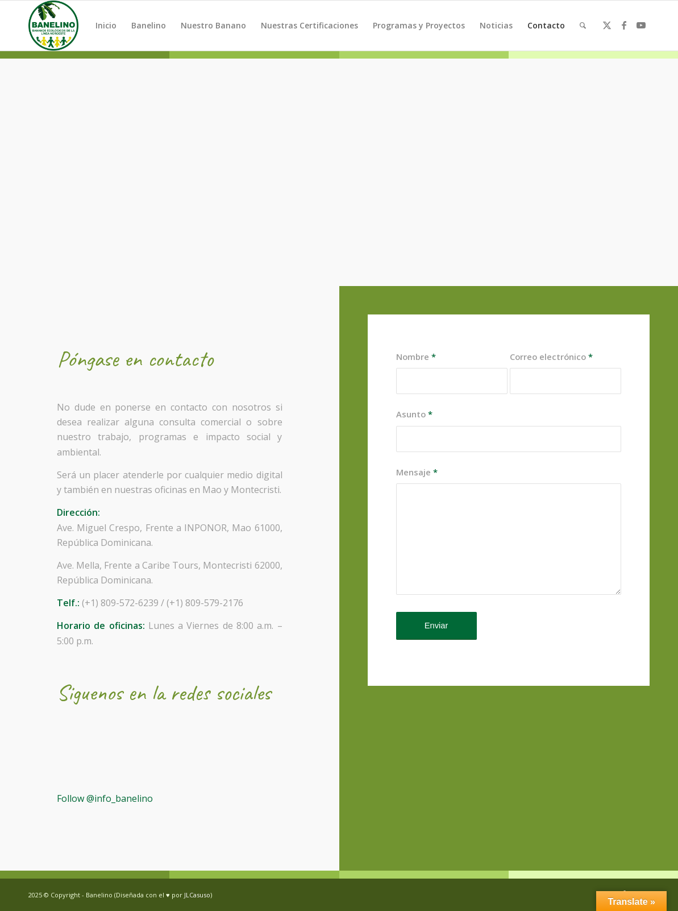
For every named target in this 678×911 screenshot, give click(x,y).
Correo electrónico (551, 356)
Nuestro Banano (213, 25)
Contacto (546, 25)
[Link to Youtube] (641, 25)
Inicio (106, 25)
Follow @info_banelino (105, 798)
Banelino (148, 25)
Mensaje (417, 472)
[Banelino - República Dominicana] (53, 26)
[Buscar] (582, 26)
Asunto (414, 414)
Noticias (496, 25)
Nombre (416, 356)
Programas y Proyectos (419, 25)
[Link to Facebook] (624, 25)
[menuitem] (582, 26)
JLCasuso (197, 895)
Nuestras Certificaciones (309, 25)
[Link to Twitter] (606, 25)
